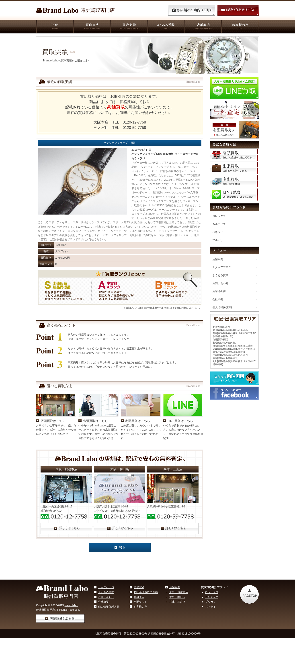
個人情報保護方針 (223, 307)
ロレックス (219, 216)
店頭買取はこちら (53, 421)
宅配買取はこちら (137, 421)
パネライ (217, 232)
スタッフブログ (221, 267)
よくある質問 (165, 27)
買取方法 (91, 27)
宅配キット (140, 601)
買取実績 (128, 27)
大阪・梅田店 (177, 597)
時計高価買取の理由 (146, 592)
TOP (54, 27)
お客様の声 (240, 27)
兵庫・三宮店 (177, 601)
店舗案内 (202, 27)
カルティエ (219, 224)
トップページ (106, 587)
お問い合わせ (220, 283)
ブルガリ (217, 240)
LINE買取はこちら (180, 421)
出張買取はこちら (95, 421)
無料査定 (139, 597)
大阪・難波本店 (178, 592)
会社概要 (217, 299)
